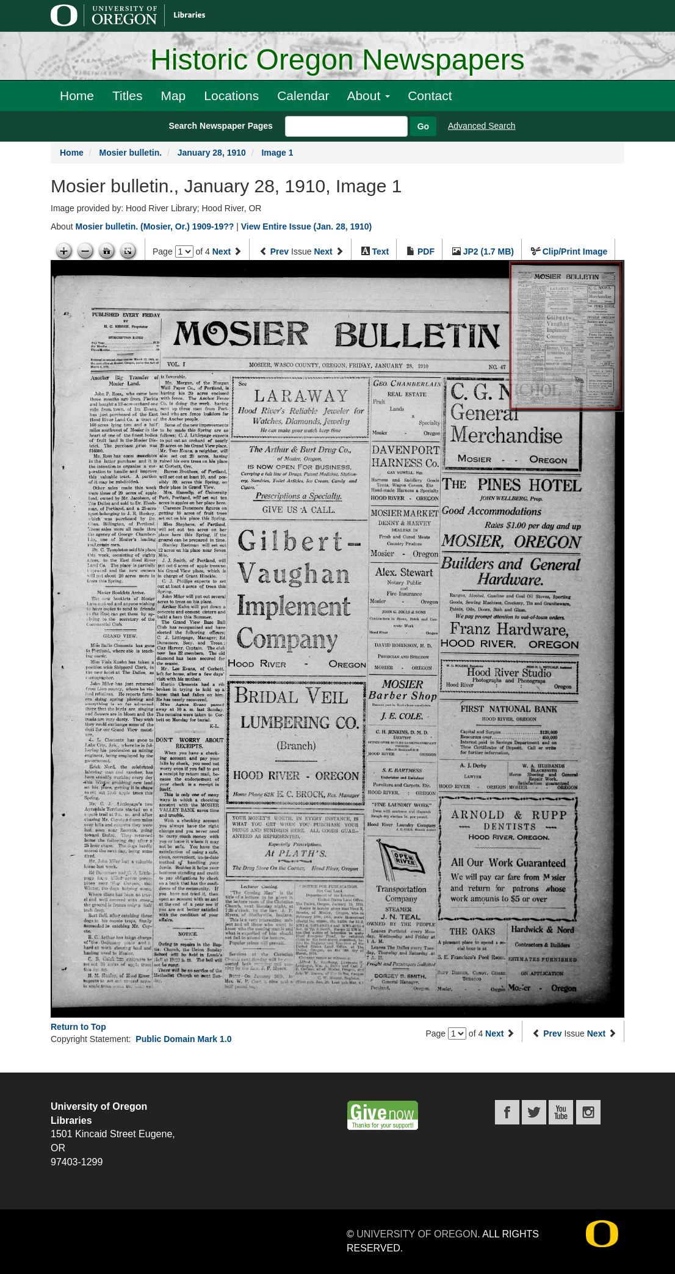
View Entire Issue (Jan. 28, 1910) (306, 226)
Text (380, 251)
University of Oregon (416, 1234)
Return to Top (78, 1027)
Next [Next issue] (323, 251)
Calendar (303, 96)
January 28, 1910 (212, 152)
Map (173, 96)
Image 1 (277, 152)
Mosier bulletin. (130, 152)
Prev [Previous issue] (279, 251)
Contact (430, 96)
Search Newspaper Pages (220, 126)
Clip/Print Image (575, 251)
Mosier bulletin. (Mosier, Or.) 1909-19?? (154, 226)
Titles (127, 96)
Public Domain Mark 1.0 (183, 1039)
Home (77, 96)
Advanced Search (482, 126)
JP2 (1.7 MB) (488, 251)
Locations (231, 96)
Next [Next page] (221, 251)
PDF (426, 251)
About (368, 96)
